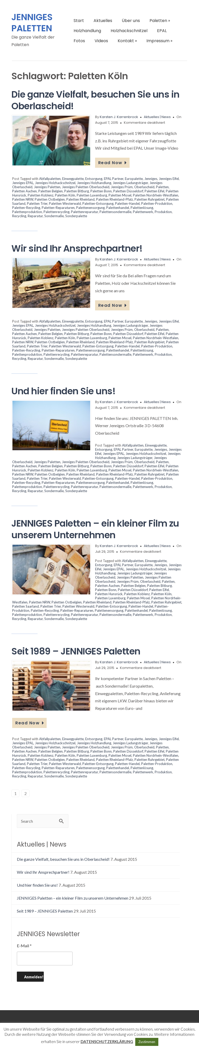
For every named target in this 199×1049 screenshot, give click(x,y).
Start (79, 21)
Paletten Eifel (154, 191)
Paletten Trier (37, 203)
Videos (101, 41)
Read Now (112, 163)
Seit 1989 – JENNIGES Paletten (75, 651)
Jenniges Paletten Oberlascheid (85, 187)
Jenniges (150, 179)
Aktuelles (103, 21)
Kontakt (127, 41)
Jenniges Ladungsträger (130, 183)
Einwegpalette (73, 179)
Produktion (163, 212)
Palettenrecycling (56, 212)
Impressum (159, 41)
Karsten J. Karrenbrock (119, 116)
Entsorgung (93, 179)
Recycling (19, 216)
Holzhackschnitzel (129, 31)
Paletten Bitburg (76, 191)
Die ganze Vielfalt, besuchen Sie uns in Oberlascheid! (95, 100)
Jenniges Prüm (122, 187)
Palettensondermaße (115, 212)
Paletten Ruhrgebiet (149, 199)
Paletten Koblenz (40, 195)
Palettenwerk (143, 212)
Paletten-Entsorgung (97, 203)
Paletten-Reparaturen (58, 208)
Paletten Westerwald (65, 203)
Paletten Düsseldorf (128, 191)
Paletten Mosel (120, 195)
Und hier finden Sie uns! (63, 391)
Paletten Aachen (24, 191)
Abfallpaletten (50, 179)
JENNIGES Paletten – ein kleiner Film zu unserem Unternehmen (95, 529)
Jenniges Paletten (47, 187)
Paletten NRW (22, 199)
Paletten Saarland (25, 606)
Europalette (134, 179)
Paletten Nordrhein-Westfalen (155, 195)
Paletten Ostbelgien (50, 199)
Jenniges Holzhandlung (94, 183)
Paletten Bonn (101, 191)
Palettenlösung (142, 208)
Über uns (131, 21)
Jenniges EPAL (22, 183)
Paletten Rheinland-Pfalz (114, 199)
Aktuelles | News (157, 116)
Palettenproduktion (27, 212)
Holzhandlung (87, 31)
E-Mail (24, 945)
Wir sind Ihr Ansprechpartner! (77, 248)
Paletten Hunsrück (109, 594)
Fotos (79, 41)
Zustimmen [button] (146, 1042)
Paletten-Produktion (156, 203)
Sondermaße (54, 216)
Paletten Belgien (50, 191)
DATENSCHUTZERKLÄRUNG (107, 1041)
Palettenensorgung (90, 208)
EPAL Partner (113, 179)
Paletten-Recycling (26, 208)
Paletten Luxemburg (92, 195)
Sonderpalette (76, 216)
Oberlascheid (144, 187)
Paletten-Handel (127, 203)
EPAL (162, 31)
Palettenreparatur (84, 212)
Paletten (160, 21)
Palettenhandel (117, 208)
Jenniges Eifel (169, 179)
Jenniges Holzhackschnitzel (55, 183)
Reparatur (35, 216)
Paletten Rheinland (80, 199)
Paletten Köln (65, 195)
